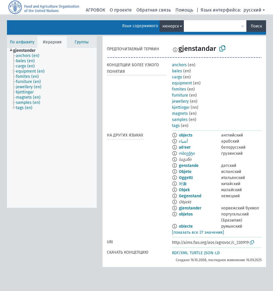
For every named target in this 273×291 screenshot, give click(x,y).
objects (186, 135)
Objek (184, 189)
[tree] (52, 128)
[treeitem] (27, 50)
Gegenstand (190, 196)
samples (180, 119)
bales (177, 71)
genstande (189, 165)
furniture (180, 95)
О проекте (121, 10)
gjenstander (190, 208)
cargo (177, 77)
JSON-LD (212, 253)
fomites (179, 89)
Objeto (185, 171)
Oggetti (186, 177)
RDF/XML (180, 253)
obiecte (186, 226)
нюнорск (170, 26)
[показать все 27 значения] (198, 232)
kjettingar (181, 107)
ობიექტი (187, 153)
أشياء (183, 141)
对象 (183, 183)
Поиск (256, 26)
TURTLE (196, 253)
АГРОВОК (95, 10)
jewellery (180, 101)
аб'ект (184, 147)
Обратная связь (153, 10)
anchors (179, 64)
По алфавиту (22, 42)
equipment (182, 83)
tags (176, 125)
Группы (82, 42)
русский (252, 10)
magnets (180, 113)
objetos (186, 214)
